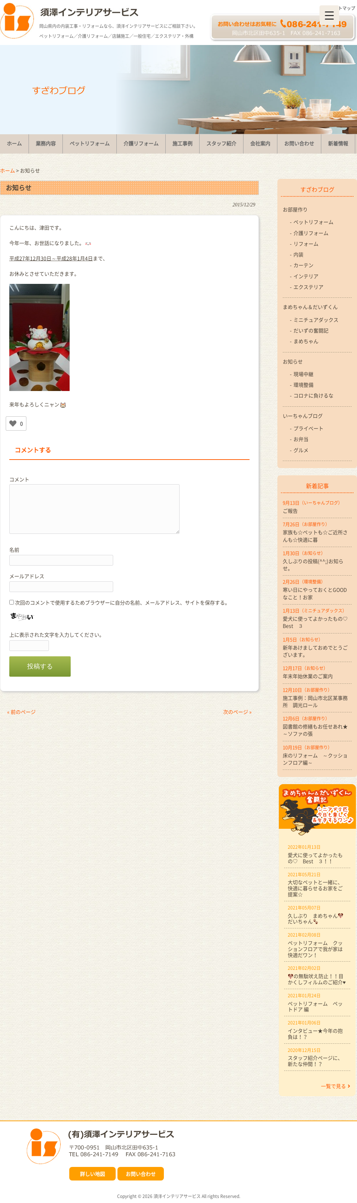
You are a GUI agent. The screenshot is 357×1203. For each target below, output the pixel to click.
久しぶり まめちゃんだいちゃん (315, 918)
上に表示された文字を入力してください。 (56, 634)
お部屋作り (295, 209)
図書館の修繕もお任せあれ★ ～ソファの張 (317, 730)
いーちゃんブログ (303, 415)
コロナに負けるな (313, 395)
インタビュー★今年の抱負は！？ (315, 1033)
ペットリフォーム (313, 221)
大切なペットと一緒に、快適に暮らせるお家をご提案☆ (315, 888)
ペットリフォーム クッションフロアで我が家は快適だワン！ (315, 948)
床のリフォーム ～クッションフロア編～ (315, 759)
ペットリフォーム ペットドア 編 (315, 1006)
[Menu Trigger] (329, 15)
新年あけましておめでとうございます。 (315, 651)
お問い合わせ (141, 1173)
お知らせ (293, 361)
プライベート (308, 428)
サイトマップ (342, 8)
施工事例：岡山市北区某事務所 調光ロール (315, 701)
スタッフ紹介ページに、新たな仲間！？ (315, 1060)
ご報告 (290, 510)
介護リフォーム (310, 232)
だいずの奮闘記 (310, 330)
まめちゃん (305, 341)
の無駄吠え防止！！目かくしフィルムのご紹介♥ (317, 979)
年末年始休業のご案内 (308, 676)
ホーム (7, 170)
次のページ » (237, 711)
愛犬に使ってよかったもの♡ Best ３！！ (315, 857)
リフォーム (305, 243)
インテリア (305, 276)
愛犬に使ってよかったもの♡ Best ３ (317, 622)
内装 (298, 254)
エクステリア (308, 286)
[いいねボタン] (12, 423)
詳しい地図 (92, 1173)
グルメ (300, 449)
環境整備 (303, 384)
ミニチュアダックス (315, 319)
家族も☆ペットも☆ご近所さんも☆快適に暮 (315, 535)
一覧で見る (335, 1085)
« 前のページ (21, 711)
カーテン (303, 265)
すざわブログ (317, 189)
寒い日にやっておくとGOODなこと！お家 (315, 593)
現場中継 (303, 373)
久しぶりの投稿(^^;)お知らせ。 (313, 564)
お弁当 (300, 438)
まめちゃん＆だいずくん (310, 306)
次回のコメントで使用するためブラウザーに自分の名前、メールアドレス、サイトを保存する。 (122, 602)
